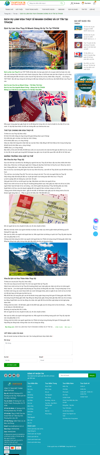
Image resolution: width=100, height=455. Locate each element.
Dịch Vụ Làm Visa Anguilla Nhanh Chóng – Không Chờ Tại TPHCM (24, 87)
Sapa (29, 392)
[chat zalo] (95, 227)
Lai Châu (30, 400)
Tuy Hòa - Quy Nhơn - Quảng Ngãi (51, 404)
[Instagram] (18, 375)
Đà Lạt (47, 392)
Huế (46, 408)
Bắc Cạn (30, 420)
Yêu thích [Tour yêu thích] (86, 3)
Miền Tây (65, 386)
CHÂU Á (82, 386)
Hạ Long (30, 389)
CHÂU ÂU (83, 389)
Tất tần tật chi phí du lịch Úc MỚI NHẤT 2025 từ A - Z (90, 37)
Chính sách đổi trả (33, 437)
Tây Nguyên (48, 395)
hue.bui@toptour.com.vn (16, 423)
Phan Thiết (48, 386)
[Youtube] (14, 375)
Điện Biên (30, 411)
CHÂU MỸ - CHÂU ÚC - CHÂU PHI (87, 393)
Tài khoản (75, 3)
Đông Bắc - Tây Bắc (69, 405)
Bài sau (68, 327)
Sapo (74, 446)
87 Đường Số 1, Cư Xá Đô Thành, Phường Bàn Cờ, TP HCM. (14, 400)
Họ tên (6, 357)
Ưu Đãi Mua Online (68, 411)
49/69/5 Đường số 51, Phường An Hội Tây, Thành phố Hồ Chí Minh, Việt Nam (14, 392)
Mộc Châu (31, 406)
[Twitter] (10, 375)
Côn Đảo (65, 389)
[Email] (55, 360)
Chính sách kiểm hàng (34, 442)
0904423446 (15, 425)
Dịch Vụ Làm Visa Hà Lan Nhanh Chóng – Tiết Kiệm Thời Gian (23, 85)
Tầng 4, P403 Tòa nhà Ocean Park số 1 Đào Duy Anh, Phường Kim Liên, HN (14, 413)
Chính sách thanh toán (35, 439)
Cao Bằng (31, 409)
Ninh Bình (31, 397)
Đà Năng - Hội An (50, 400)
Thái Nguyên (31, 417)
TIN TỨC (84, 9)
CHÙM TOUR (67, 397)
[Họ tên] (20, 360)
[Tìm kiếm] (62, 3)
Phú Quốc (66, 392)
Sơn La (30, 414)
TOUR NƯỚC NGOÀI (49, 10)
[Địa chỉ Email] (73, 375)
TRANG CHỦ (9, 9)
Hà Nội (30, 386)
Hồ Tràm (65, 395)
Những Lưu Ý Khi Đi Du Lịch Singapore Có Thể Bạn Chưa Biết (23, 89)
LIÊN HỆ (92, 9)
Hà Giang (30, 395)
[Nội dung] (38, 348)
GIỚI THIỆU (19, 9)
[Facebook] (6, 375)
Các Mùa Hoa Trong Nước (69, 420)
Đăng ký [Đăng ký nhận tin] (92, 375)
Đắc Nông (48, 397)
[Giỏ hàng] (94, 3)
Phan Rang (48, 414)
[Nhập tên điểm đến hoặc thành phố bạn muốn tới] (43, 3)
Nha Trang (48, 389)
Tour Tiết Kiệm (67, 408)
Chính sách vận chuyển (35, 434)
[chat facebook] (96, 220)
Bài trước (59, 327)
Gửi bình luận (12, 365)
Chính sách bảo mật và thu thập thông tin (35, 430)
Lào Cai (30, 403)
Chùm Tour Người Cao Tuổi (70, 415)
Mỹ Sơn (47, 411)
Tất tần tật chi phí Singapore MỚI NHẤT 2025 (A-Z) (89, 29)
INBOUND (62, 10)
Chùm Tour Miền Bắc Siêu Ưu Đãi (69, 401)
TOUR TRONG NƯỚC (32, 10)
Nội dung (7, 340)
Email (41, 357)
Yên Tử (30, 423)
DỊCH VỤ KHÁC (73, 10)
